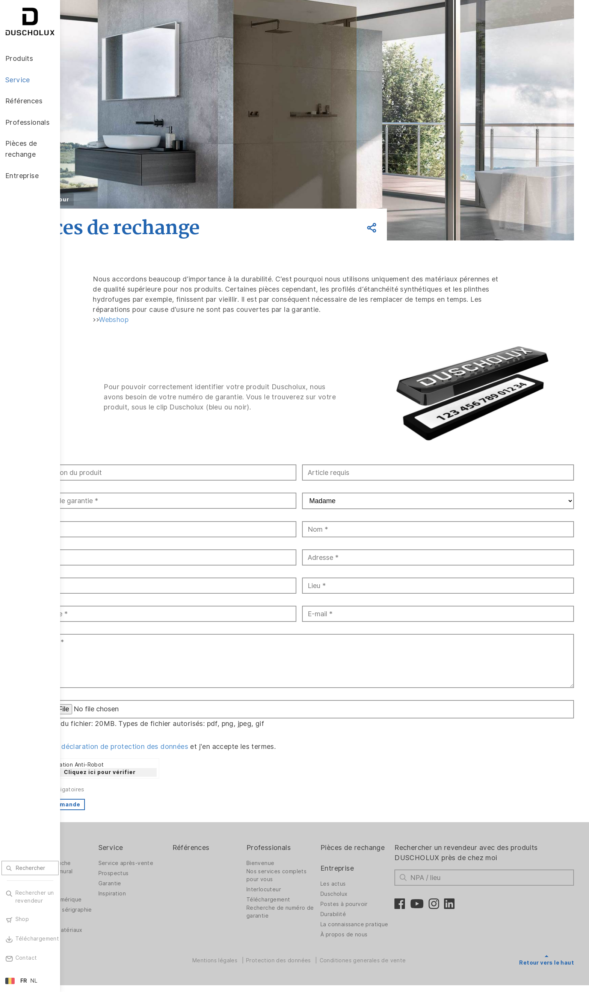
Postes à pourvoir (367, 905)
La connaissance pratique (366, 927)
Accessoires (91, 880)
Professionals (299, 838)
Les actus (357, 885)
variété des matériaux (104, 927)
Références (228, 838)
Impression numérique (104, 890)
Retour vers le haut (546, 953)
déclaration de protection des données (175, 737)
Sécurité (86, 916)
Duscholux (358, 895)
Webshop (158, 326)
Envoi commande (105, 795)
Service (154, 838)
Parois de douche (98, 854)
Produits (89, 838)
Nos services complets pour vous (307, 866)
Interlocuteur (294, 880)
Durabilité (357, 915)
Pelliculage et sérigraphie (93, 902)
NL (33, 981)
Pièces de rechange (360, 843)
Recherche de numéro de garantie (306, 902)
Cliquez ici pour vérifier (151, 763)
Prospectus (157, 864)
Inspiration (156, 884)
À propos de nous (367, 941)
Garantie (153, 874)
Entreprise (361, 869)
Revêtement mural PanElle (99, 866)
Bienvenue (291, 854)
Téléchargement (299, 890)
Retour (109, 200)
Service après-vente (170, 854)
